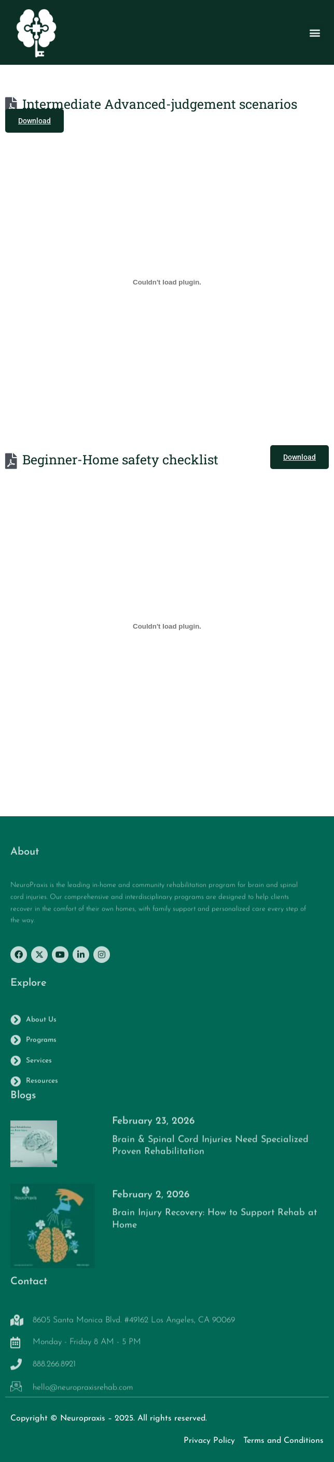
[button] (315, 35)
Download (34, 121)
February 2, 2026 (150, 1200)
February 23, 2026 (153, 1127)
